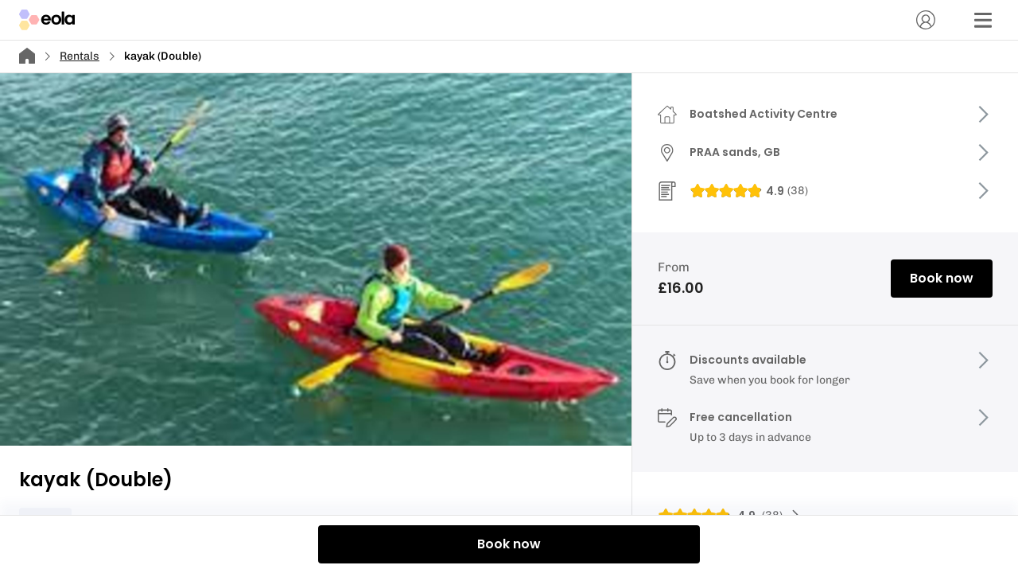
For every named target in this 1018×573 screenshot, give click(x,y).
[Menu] (983, 20)
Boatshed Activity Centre (763, 114)
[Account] (926, 20)
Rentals (79, 56)
